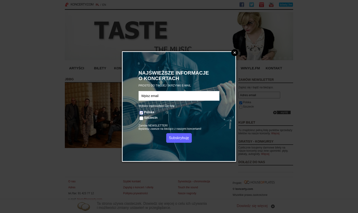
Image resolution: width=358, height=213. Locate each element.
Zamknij (234, 52)
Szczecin (151, 117)
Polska (149, 112)
